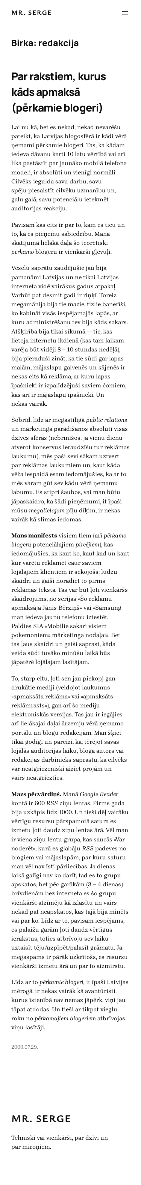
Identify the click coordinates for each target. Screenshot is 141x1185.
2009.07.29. (24, 1047)
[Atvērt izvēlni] (125, 12)
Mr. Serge (31, 12)
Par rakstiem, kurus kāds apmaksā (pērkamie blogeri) (58, 92)
